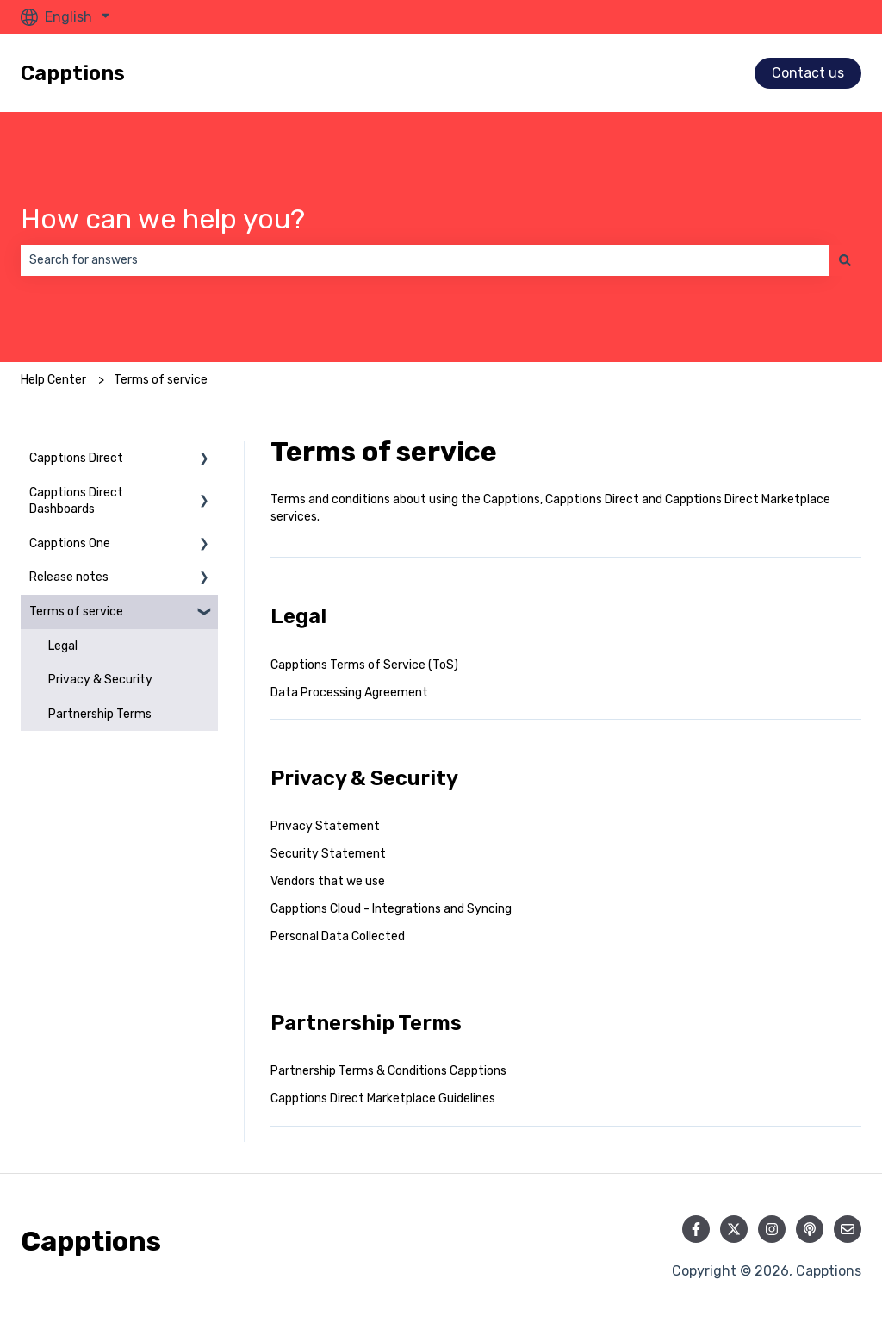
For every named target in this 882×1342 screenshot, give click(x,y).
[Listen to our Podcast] (809, 1229)
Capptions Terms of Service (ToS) (364, 665)
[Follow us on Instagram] (772, 1229)
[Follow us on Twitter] (734, 1229)
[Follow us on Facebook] (696, 1229)
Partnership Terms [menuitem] (100, 714)
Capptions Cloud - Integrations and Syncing (391, 909)
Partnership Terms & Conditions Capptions (388, 1071)
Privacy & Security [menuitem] (100, 679)
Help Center (53, 379)
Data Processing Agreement (349, 692)
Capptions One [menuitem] (69, 543)
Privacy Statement (325, 826)
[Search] (845, 260)
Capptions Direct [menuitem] (76, 458)
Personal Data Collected (337, 936)
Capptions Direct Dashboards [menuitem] (76, 501)
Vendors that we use (327, 881)
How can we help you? (163, 219)
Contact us (808, 73)
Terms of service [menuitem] (76, 611)
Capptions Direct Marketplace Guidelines (382, 1098)
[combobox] (425, 260)
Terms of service (161, 379)
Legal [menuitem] (63, 646)
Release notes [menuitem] (69, 577)
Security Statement (328, 853)
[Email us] (847, 1229)
